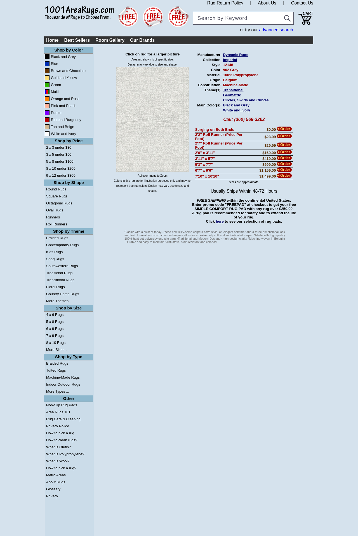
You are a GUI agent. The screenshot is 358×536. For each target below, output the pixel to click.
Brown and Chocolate (68, 71)
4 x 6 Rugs (54, 315)
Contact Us (302, 3)
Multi (54, 92)
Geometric (232, 95)
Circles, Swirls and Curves (245, 100)
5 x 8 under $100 (60, 161)
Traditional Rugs (59, 273)
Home (52, 40)
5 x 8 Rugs (54, 322)
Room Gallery (109, 40)
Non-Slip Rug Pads (61, 405)
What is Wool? (58, 461)
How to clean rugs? (61, 440)
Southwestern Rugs (62, 266)
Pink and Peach (63, 106)
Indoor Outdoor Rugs (63, 384)
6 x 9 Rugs (54, 329)
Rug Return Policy (225, 3)
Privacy (52, 496)
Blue (54, 64)
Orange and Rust (65, 99)
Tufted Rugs (56, 370)
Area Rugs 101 (58, 412)
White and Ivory (63, 134)
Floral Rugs (55, 287)
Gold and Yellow (64, 78)
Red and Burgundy (66, 120)
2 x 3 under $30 (58, 147)
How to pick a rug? (61, 468)
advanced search (276, 29)
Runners (53, 217)
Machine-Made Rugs (63, 377)
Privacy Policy (57, 426)
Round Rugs (56, 189)
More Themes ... (59, 301)
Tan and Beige (62, 127)
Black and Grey (63, 57)
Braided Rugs (57, 238)
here (220, 221)
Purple (56, 113)
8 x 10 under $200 (61, 168)
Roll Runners (56, 224)
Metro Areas (56, 475)
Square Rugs (56, 196)
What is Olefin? (58, 447)
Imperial (230, 60)
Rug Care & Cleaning (63, 419)
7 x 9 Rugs (54, 336)
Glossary (53, 489)
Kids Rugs (54, 252)
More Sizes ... (57, 350)
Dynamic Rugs (235, 55)
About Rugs (55, 482)
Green (56, 85)
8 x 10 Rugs (55, 343)
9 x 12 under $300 (61, 175)
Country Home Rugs (62, 294)
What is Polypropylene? (65, 454)
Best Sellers (77, 40)
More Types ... (57, 391)
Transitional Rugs (60, 280)
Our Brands (142, 40)
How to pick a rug (60, 433)
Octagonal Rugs (59, 203)
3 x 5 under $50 (58, 154)
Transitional (233, 90)
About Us (267, 3)
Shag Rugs (55, 259)
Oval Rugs (54, 210)
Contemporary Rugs (62, 245)
